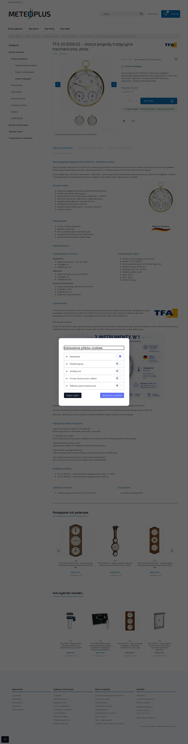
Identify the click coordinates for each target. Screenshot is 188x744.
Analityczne (75, 371)
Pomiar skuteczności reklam (83, 378)
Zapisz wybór (72, 395)
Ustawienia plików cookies (83, 348)
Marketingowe (76, 364)
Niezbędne (75, 356)
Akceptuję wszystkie (112, 395)
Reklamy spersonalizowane (83, 386)
